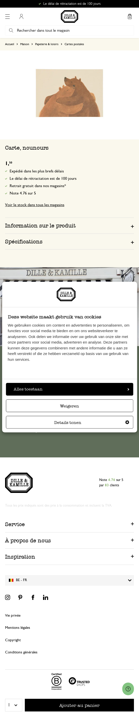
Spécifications (24, 241)
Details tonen (91, 422)
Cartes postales (74, 44)
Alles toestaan (71, 389)
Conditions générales (21, 652)
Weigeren (69, 406)
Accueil (9, 44)
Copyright (13, 640)
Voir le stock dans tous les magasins (34, 205)
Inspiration (20, 557)
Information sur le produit (40, 225)
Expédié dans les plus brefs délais (37, 171)
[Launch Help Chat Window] (128, 689)
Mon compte (21, 16)
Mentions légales (17, 628)
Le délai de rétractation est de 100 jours (43, 178)
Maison (24, 44)
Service (15, 524)
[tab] (69, 225)
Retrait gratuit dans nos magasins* (38, 186)
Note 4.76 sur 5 (23, 193)
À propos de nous (28, 540)
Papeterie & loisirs (46, 44)
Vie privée (13, 615)
